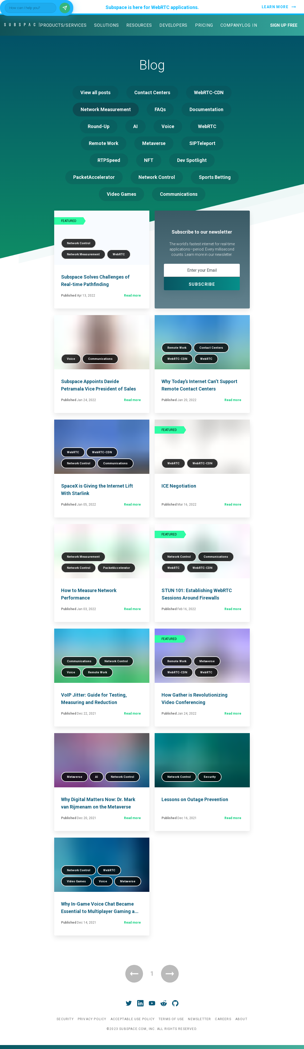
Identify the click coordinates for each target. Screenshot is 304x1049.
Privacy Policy (92, 1019)
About (241, 1019)
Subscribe (202, 284)
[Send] (288, 1033)
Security (65, 1019)
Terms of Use (171, 1019)
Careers (223, 1019)
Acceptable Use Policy (132, 1019)
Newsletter (199, 1019)
